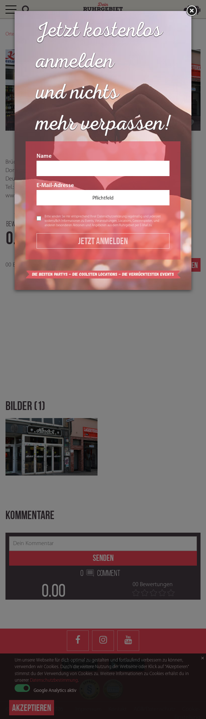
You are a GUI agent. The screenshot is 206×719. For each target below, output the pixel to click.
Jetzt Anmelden (103, 241)
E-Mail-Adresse (103, 194)
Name (103, 164)
